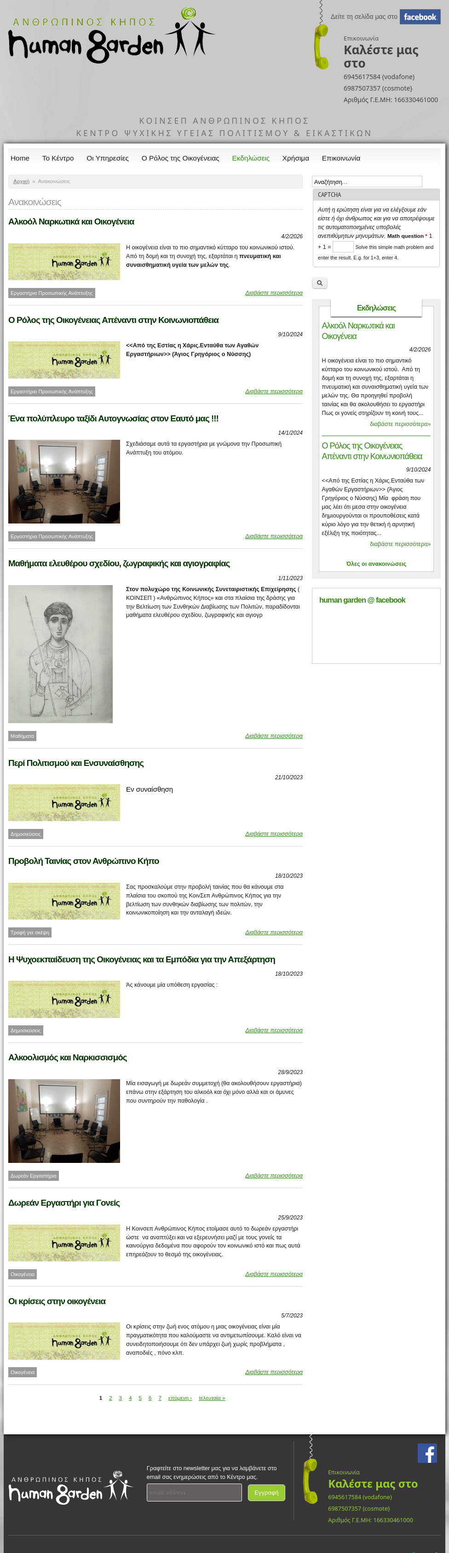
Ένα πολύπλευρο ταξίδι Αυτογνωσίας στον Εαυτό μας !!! (113, 418)
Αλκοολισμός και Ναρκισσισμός (67, 1057)
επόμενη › (180, 1398)
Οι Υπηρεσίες (107, 158)
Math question (407, 236)
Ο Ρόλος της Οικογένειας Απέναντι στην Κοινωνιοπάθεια (113, 320)
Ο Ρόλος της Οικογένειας (180, 158)
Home (20, 158)
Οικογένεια (23, 1274)
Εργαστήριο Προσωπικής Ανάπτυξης (52, 293)
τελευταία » (212, 1398)
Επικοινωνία (341, 158)
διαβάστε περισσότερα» (400, 424)
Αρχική (21, 181)
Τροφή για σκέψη (30, 932)
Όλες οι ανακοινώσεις (376, 564)
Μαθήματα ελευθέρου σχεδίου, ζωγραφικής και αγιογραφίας (119, 563)
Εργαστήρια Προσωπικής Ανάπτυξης (52, 536)
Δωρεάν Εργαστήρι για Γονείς (64, 1203)
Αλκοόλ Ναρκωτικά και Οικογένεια (71, 221)
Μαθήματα (22, 736)
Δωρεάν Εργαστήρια (34, 1176)
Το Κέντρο (58, 158)
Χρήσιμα (295, 158)
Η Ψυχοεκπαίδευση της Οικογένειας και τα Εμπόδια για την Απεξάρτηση (141, 959)
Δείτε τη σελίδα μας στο (364, 16)
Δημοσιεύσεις (26, 834)
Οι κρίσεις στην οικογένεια (56, 1301)
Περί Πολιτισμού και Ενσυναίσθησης (76, 763)
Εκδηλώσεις (251, 158)
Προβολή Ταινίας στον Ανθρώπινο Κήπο (83, 861)
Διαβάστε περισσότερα (274, 293)
